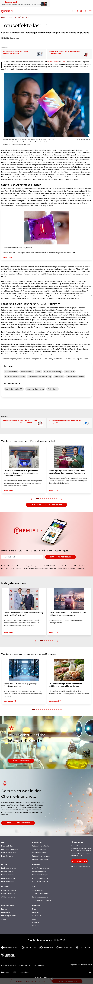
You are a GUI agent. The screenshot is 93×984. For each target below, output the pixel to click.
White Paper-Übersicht (40, 881)
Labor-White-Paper (39, 871)
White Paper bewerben (40, 878)
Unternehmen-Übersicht (41, 859)
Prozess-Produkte (7, 875)
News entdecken (7, 846)
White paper (36, 916)
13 (58, 709)
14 (61, 709)
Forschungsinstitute (8, 916)
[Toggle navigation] (90, 11)
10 (56, 498)
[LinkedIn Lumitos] (90, 972)
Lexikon (4, 909)
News (34, 909)
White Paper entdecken (40, 868)
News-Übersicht (7, 856)
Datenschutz (24, 972)
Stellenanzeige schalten (40, 897)
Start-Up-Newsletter (8, 852)
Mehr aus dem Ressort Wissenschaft (46, 505)
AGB (14, 972)
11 (54, 709)
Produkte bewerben (8, 878)
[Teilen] (76, 11)
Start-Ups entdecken (39, 849)
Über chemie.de (38, 965)
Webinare (35, 922)
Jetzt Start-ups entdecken (18, 823)
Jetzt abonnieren (79, 861)
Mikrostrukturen (53, 62)
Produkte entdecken (8, 868)
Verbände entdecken (39, 852)
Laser (63, 62)
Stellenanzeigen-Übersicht (41, 900)
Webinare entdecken (8, 890)
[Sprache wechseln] (81, 11)
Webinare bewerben (8, 893)
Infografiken (5, 912)
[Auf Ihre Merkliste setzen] (85, 11)
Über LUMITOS (24, 965)
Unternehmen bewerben (41, 856)
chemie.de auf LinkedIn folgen (80, 866)
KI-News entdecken (21, 761)
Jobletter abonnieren (40, 893)
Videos (3, 919)
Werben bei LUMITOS (8, 965)
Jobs (34, 919)
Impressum (5, 972)
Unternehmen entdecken (41, 846)
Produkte (35, 912)
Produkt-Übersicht (8, 881)
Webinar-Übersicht (8, 897)
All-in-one (35, 926)
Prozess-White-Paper (39, 875)
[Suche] (72, 11)
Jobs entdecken (37, 890)
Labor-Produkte (7, 871)
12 (56, 709)
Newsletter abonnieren (60, 557)
